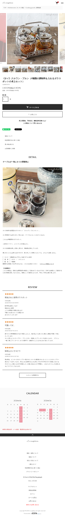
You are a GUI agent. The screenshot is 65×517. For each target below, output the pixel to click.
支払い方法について (32, 460)
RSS (29, 481)
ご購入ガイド (32, 464)
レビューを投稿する (32, 375)
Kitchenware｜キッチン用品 (16, 7)
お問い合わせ (32, 501)
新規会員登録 (32, 490)
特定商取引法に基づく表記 (12, 140)
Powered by (32, 513)
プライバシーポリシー (32, 471)
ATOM (34, 481)
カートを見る (32, 497)
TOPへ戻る (32, 434)
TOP (4, 7)
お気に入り (32, 114)
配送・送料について (32, 453)
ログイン (32, 494)
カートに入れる (32, 107)
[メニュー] (62, 3)
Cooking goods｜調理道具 (33, 7)
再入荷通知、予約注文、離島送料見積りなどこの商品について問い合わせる (32, 122)
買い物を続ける (9, 144)
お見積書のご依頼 (10, 148)
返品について (8, 136)
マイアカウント (32, 486)
